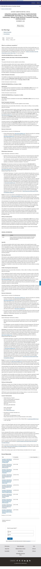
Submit (9, 538)
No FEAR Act (20, 551)
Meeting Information (7, 32)
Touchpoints (28, 541)
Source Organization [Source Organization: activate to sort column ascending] (34, 457)
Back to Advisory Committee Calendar (20, 26)
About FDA (7, 548)
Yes (10, 531)
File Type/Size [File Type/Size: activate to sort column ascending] (15, 457)
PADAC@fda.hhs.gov (10, 410)
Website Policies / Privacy (20, 548)
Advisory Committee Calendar (6, 8)
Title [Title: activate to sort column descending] (3, 457)
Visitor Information (20, 546)
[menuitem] (20, 521)
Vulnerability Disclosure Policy (20, 554)
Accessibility (7, 551)
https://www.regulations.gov (20, 133)
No (10, 534)
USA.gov (34, 551)
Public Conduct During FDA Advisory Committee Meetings (15, 446)
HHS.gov (34, 548)
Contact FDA (13, 560)
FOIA (34, 546)
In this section (10, 6)
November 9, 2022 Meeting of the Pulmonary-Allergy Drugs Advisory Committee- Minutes (7, 491)
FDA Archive (7, 546)
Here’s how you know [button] (20, 0)
